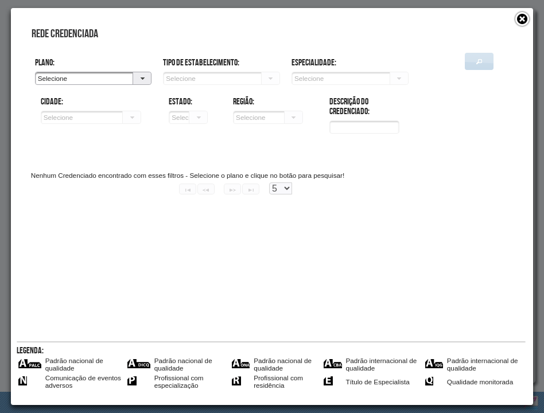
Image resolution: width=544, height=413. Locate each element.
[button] (522, 19)
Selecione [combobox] (52, 78)
